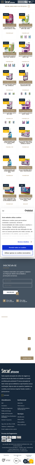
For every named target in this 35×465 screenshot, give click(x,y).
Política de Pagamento (7, 408)
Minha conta (21, 419)
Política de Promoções (7, 413)
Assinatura (4, 405)
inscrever (12, 293)
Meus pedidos (21, 422)
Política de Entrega (6, 411)
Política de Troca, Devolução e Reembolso (8, 416)
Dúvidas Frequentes (6, 420)
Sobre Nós (20, 403)
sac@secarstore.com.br (11, 429)
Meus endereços (22, 424)
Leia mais (5, 395)
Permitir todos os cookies (17, 247)
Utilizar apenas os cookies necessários (17, 253)
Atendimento (21, 417)
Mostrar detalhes (23, 242)
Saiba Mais (27, 358)
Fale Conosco (21, 405)
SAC (2, 403)
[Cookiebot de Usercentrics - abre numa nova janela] (25, 211)
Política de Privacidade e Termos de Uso (24, 409)
